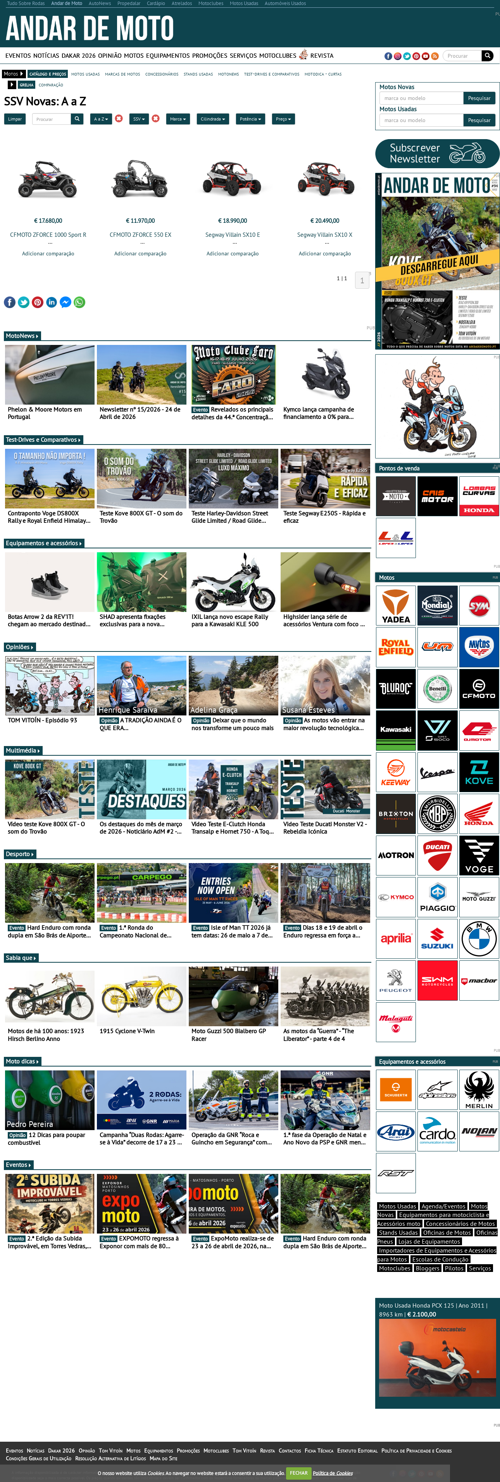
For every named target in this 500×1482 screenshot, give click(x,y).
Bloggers (428, 1268)
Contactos (290, 1450)
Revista (321, 55)
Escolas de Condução (440, 1259)
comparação (51, 84)
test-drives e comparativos (271, 73)
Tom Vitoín (110, 1450)
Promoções (210, 55)
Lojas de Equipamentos (429, 1241)
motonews (228, 73)
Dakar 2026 (79, 55)
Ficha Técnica (319, 1450)
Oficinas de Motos (447, 1232)
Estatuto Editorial (357, 1450)
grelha (26, 84)
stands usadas (198, 73)
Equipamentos (168, 55)
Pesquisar (479, 98)
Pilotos (454, 1268)
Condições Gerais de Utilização (38, 1458)
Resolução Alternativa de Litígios (110, 1458)
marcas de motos (122, 73)
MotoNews (22, 335)
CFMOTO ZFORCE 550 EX (140, 234)
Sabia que (21, 958)
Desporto (20, 854)
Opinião (110, 55)
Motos (134, 55)
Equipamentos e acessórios (44, 543)
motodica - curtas (323, 73)
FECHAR (299, 1473)
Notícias (46, 55)
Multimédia (23, 750)
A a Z (101, 119)
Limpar (15, 119)
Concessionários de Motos (460, 1223)
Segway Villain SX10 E (232, 234)
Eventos (18, 55)
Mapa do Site (163, 1458)
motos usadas (85, 73)
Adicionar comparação (48, 253)
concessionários (161, 73)
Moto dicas (23, 1061)
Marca (178, 119)
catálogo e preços (47, 73)
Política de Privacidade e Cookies (416, 1450)
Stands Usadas (398, 1232)
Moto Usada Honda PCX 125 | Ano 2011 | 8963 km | (438, 1349)
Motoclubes (278, 55)
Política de (332, 1473)
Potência (250, 119)
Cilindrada (213, 119)
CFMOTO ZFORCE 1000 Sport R (48, 234)
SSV (139, 119)
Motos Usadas (397, 1206)
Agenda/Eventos (444, 1206)
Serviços (243, 55)
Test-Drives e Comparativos (43, 439)
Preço (283, 119)
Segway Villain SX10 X (324, 234)
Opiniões (20, 647)
